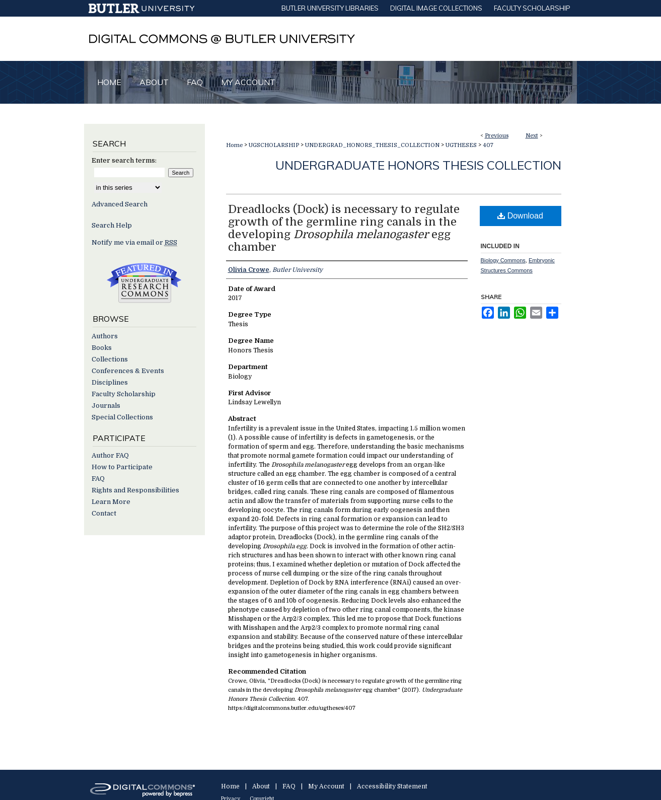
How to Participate (122, 467)
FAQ (98, 478)
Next (532, 135)
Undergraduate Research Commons (144, 283)
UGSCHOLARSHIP (274, 145)
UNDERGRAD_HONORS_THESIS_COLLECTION (372, 145)
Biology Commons (503, 260)
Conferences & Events (128, 371)
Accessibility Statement (392, 786)
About (261, 786)
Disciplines (110, 382)
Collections (110, 359)
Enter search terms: (124, 160)
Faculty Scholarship (124, 394)
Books (102, 347)
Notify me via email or (134, 242)
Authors (105, 336)
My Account (326, 786)
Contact (104, 513)
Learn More (111, 501)
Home (234, 145)
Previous (496, 135)
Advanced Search (120, 204)
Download (520, 215)
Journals (106, 405)
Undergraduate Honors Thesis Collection (418, 165)
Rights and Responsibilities (135, 490)
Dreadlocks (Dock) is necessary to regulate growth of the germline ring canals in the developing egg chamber (344, 228)
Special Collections (122, 417)
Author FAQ (110, 455)
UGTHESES (461, 145)
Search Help (112, 225)
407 (488, 145)
